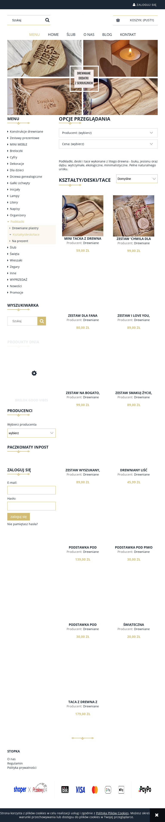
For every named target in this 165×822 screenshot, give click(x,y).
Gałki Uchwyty (20, 183)
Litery (14, 202)
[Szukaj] (47, 20)
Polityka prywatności (22, 768)
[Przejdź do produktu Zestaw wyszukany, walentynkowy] (82, 447)
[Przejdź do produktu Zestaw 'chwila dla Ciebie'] (133, 216)
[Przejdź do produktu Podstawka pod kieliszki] (82, 524)
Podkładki (17, 222)
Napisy (15, 209)
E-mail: (12, 483)
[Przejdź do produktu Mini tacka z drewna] (82, 215)
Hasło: (11, 498)
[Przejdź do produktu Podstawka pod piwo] (133, 524)
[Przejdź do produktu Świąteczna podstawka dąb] (133, 602)
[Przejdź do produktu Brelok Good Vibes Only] (31, 378)
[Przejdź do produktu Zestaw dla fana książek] (82, 293)
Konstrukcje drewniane (26, 131)
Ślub (13, 247)
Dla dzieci (17, 170)
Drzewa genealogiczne (26, 176)
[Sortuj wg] (137, 178)
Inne (13, 273)
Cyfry (13, 157)
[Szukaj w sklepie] (26, 20)
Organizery (18, 215)
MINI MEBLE (18, 144)
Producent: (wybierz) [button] (77, 133)
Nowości (16, 286)
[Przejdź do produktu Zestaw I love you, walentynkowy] (133, 293)
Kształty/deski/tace (26, 234)
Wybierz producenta (22, 424)
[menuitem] (34, 34)
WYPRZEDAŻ (18, 280)
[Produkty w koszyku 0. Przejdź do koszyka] (142, 20)
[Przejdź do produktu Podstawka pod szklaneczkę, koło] (82, 602)
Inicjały (15, 189)
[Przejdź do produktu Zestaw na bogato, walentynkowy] (82, 370)
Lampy (14, 196)
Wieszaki (16, 260)
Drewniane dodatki (88, 245)
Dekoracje (17, 164)
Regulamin (15, 763)
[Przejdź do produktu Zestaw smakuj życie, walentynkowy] (133, 370)
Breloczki (16, 151)
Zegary (15, 267)
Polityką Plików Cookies (112, 813)
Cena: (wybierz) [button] (73, 144)
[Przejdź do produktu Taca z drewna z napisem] (82, 679)
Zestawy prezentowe (24, 138)
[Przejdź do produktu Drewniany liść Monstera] (133, 447)
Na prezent (20, 241)
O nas (11, 759)
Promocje (16, 292)
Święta (14, 254)
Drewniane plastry (25, 228)
